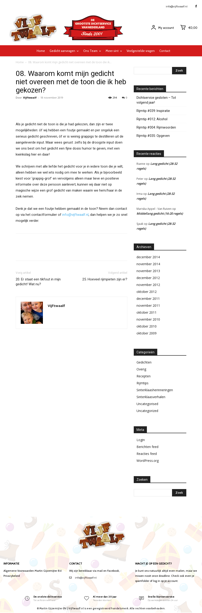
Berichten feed (147, 447)
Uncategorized (147, 411)
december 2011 (148, 298)
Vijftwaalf (30, 97)
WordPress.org (148, 460)
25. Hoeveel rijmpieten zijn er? (104, 279)
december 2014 (148, 257)
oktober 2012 (147, 291)
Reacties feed (147, 453)
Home (20, 62)
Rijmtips (143, 383)
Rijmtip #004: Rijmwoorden (156, 127)
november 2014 (148, 264)
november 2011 (148, 305)
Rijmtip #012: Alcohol (152, 119)
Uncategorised (147, 404)
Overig (141, 369)
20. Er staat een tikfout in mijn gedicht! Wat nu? (38, 281)
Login (141, 440)
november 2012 (148, 284)
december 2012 (148, 278)
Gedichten (144, 362)
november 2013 (148, 271)
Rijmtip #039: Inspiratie (153, 111)
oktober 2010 (147, 326)
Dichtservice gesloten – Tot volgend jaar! (156, 100)
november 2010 (148, 319)
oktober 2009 (147, 333)
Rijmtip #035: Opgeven (153, 136)
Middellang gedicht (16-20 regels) (160, 213)
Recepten (144, 376)
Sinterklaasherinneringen (155, 390)
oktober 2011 (147, 312)
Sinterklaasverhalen (151, 397)
